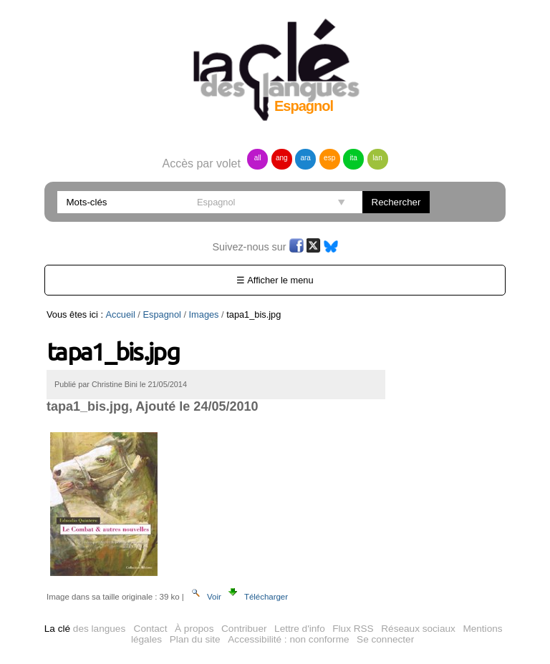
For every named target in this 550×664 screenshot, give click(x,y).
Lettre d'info (299, 628)
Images (204, 314)
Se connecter (385, 639)
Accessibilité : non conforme (288, 639)
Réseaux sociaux (418, 628)
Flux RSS (352, 628)
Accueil (120, 314)
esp (329, 158)
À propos (194, 628)
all (257, 158)
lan (377, 158)
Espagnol (161, 314)
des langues (84, 628)
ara (305, 158)
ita (353, 158)
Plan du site (195, 639)
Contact (151, 628)
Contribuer (243, 628)
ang (282, 158)
